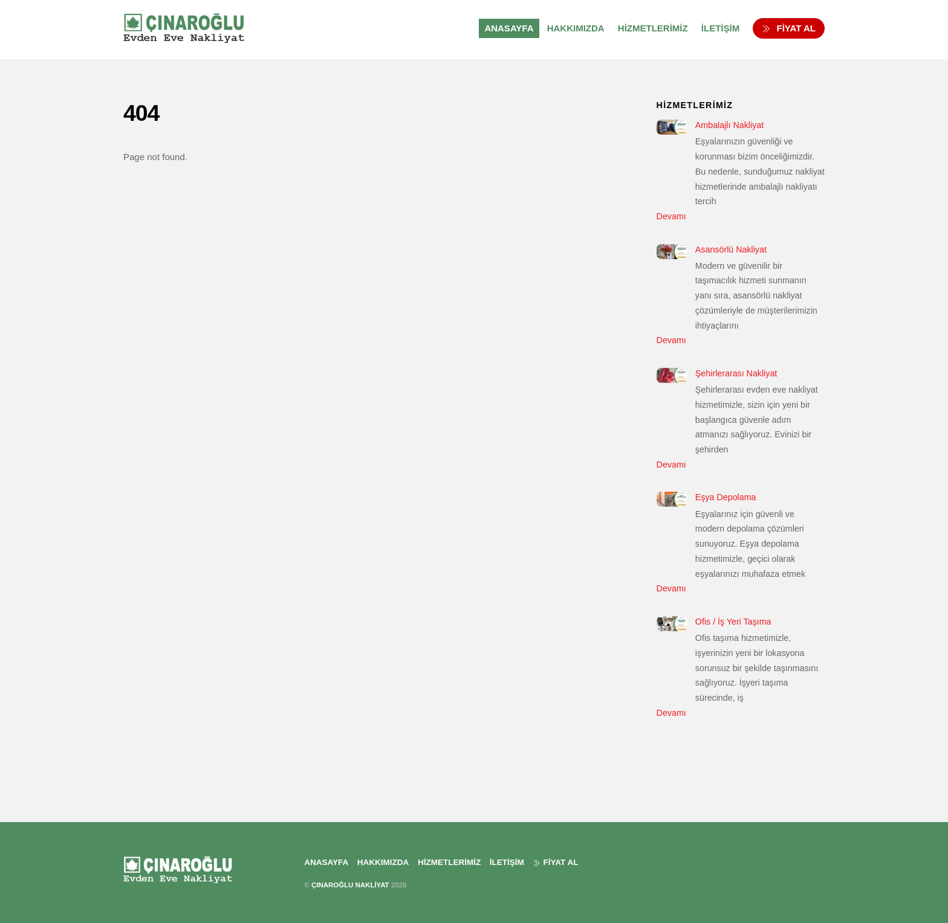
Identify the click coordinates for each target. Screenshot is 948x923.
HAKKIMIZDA (576, 28)
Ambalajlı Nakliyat (729, 125)
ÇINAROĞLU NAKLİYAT (350, 885)
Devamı (671, 216)
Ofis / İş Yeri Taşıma (733, 621)
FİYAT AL (789, 28)
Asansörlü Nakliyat (731, 249)
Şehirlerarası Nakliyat (736, 373)
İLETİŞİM (720, 28)
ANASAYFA (508, 28)
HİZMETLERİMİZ (653, 28)
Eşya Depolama (725, 497)
